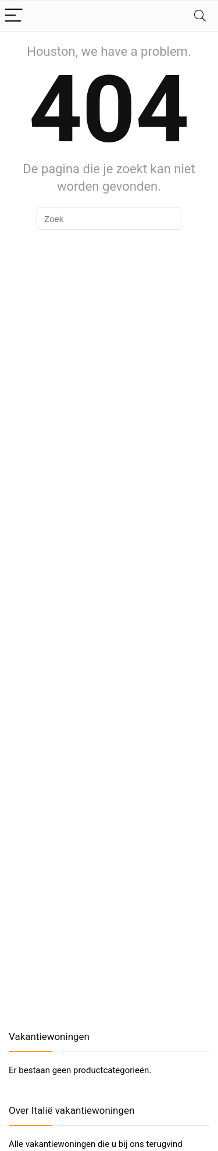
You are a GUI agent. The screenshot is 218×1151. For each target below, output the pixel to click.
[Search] (200, 16)
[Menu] (14, 16)
